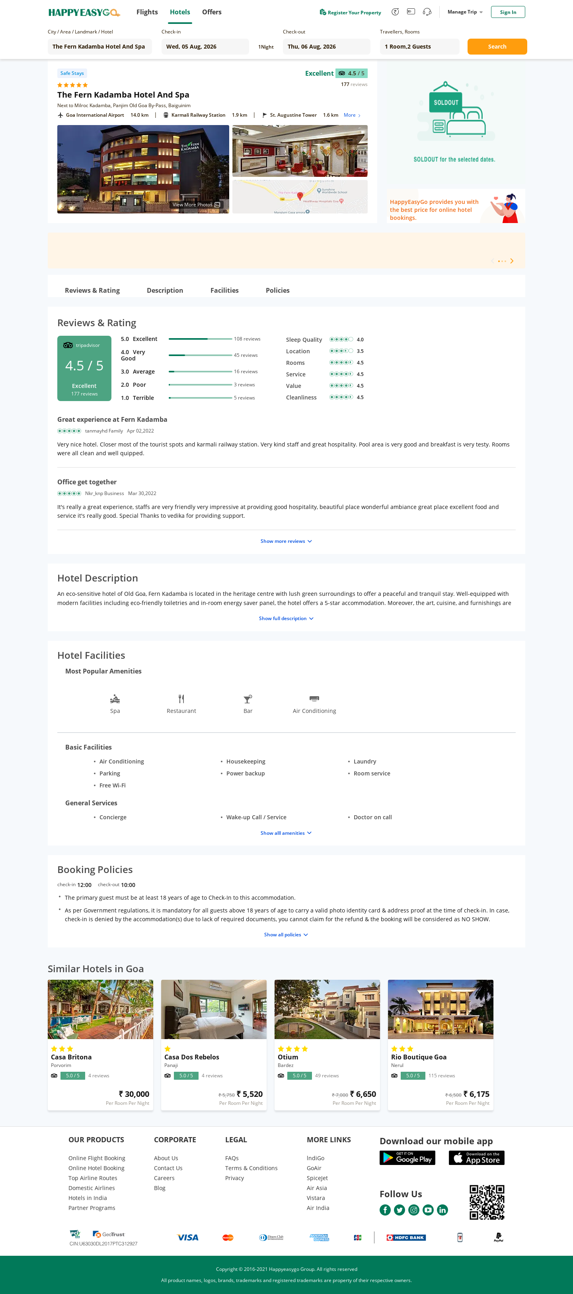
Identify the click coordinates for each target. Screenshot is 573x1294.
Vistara (316, 1198)
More (353, 115)
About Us (166, 1158)
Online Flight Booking (96, 1158)
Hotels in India (87, 1198)
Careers (164, 1178)
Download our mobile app (436, 1141)
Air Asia (317, 1188)
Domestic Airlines (91, 1188)
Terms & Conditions (251, 1168)
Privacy (234, 1178)
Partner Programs (91, 1208)
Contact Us (168, 1168)
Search (497, 46)
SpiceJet (317, 1178)
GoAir (314, 1168)
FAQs (232, 1158)
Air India (318, 1208)
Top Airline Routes (92, 1178)
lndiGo (315, 1158)
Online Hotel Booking (96, 1168)
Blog (160, 1188)
